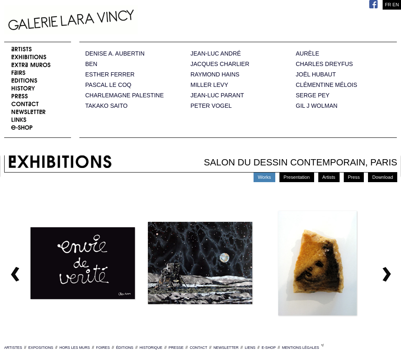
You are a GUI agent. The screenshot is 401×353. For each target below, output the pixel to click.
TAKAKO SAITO (106, 106)
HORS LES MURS (74, 347)
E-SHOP (268, 347)
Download (382, 177)
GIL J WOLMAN (317, 106)
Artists (328, 177)
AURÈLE (307, 53)
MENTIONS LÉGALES (300, 347)
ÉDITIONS (125, 347)
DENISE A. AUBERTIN (115, 53)
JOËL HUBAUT (316, 74)
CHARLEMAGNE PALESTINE (124, 95)
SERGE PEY (313, 95)
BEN (91, 64)
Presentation (297, 177)
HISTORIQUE (151, 347)
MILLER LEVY (209, 85)
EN (395, 4)
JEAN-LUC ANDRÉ (215, 53)
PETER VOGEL (211, 106)
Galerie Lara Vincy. (112, 21)
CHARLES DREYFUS (324, 64)
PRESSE (176, 347)
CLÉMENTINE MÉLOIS (326, 85)
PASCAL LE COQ (108, 85)
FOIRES (103, 347)
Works (264, 177)
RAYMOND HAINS (214, 74)
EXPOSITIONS (40, 347)
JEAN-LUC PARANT (217, 95)
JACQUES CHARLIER (219, 64)
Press (354, 177)
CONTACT (198, 347)
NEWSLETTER (226, 347)
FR (388, 4)
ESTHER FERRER (110, 74)
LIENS (250, 347)
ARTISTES (13, 347)
